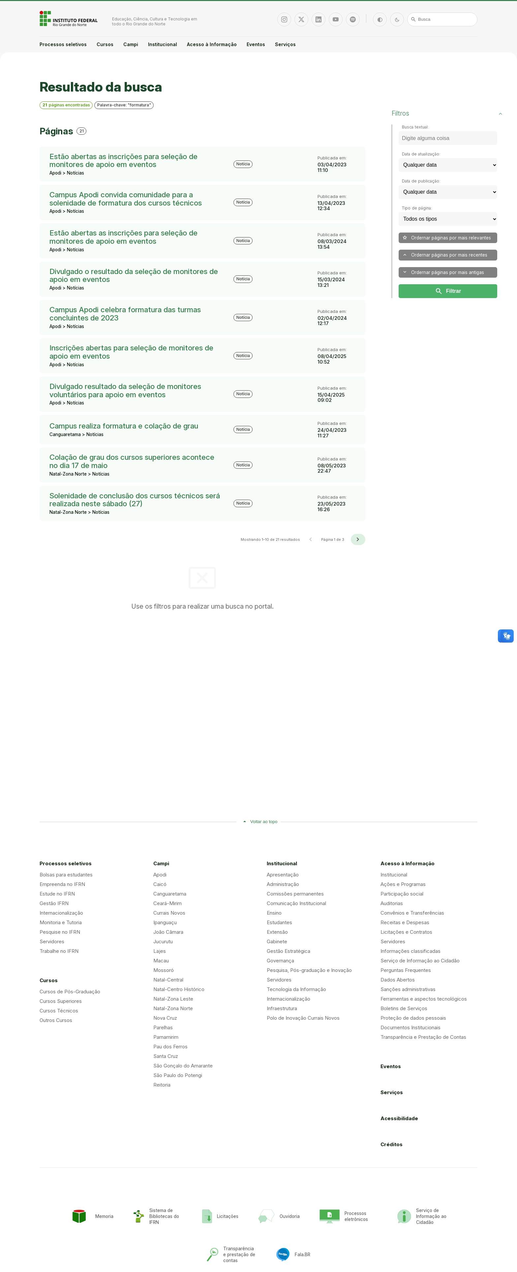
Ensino (274, 913)
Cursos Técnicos (59, 1011)
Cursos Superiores (61, 1001)
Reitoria (161, 1085)
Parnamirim (165, 1037)
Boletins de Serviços (403, 1008)
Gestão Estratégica (288, 951)
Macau (161, 960)
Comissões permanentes (295, 894)
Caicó (160, 884)
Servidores (52, 941)
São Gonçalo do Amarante (183, 1066)
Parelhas (163, 1027)
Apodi (160, 874)
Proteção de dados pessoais (413, 1018)
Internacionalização (61, 913)
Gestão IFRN (54, 903)
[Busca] (442, 19)
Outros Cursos (56, 1020)
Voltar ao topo (263, 821)
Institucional (162, 44)
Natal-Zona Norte (173, 1008)
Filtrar (448, 291)
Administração (283, 884)
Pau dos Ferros (170, 1046)
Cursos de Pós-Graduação (70, 991)
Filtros (400, 113)
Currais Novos (169, 913)
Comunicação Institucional (296, 903)
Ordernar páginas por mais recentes (444, 255)
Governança (280, 960)
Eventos (256, 44)
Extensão (277, 932)
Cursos (105, 44)
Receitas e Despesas (404, 922)
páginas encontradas (66, 104)
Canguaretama (169, 894)
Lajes (159, 951)
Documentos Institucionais (410, 1027)
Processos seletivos (63, 44)
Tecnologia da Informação (296, 989)
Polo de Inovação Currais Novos (303, 1018)
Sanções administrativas (408, 989)
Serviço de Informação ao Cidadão (420, 960)
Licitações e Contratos (406, 932)
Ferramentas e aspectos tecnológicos (423, 999)
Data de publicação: (421, 181)
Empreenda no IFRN (62, 884)
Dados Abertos (397, 980)
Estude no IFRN (57, 894)
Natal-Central (168, 980)
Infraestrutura (282, 1008)
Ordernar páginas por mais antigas (443, 272)
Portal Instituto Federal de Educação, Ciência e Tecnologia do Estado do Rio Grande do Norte (69, 18)
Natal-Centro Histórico (178, 989)
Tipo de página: (417, 208)
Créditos (391, 1144)
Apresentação (283, 874)
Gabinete (277, 941)
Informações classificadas (410, 951)
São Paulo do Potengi (177, 1075)
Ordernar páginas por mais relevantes (446, 237)
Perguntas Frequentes (405, 970)
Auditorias (391, 903)
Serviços (285, 44)
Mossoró (163, 970)
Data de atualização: (421, 154)
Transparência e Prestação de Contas (423, 1037)
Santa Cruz (165, 1056)
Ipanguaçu (165, 922)
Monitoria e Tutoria (61, 922)
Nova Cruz (165, 1018)
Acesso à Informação (212, 44)
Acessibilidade (399, 1118)
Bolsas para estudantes (66, 874)
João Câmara (168, 932)
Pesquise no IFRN (60, 932)
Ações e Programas (403, 884)
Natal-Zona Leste (173, 999)
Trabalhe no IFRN (59, 951)
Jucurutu (163, 941)
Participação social (401, 894)
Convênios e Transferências (412, 913)
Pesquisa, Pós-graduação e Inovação (309, 970)
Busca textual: (415, 126)
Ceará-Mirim (167, 903)
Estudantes (279, 922)
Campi (130, 44)
